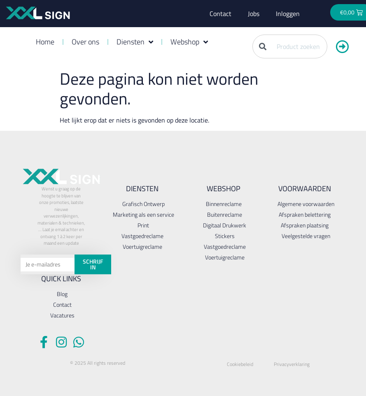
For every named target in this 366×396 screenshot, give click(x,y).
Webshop (189, 42)
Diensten (135, 42)
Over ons (85, 41)
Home (45, 41)
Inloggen (288, 14)
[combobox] (289, 46)
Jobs (253, 14)
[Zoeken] (342, 46)
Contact (220, 14)
